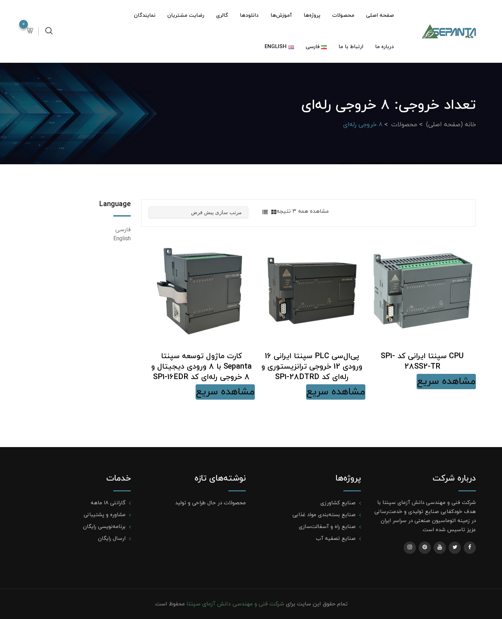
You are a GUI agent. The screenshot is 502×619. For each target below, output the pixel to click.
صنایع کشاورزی (338, 503)
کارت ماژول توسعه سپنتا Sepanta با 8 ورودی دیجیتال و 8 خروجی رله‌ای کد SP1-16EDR (201, 367)
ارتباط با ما (351, 47)
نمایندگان (144, 15)
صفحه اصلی (380, 15)
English (122, 239)
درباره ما (384, 47)
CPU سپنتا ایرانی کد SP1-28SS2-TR (422, 361)
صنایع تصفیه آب (336, 538)
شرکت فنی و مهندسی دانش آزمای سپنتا (234, 604)
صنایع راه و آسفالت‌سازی (327, 526)
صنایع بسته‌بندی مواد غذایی (324, 515)
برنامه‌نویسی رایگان (104, 526)
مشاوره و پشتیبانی (105, 515)
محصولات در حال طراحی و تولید (210, 503)
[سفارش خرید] (198, 212)
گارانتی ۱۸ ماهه (108, 503)
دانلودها (249, 15)
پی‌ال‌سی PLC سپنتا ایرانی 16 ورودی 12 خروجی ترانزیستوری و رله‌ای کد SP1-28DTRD (311, 367)
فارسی (123, 230)
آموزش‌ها (281, 15)
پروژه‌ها (312, 15)
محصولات (343, 15)
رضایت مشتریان (185, 15)
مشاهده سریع (446, 381)
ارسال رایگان (112, 538)
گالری (222, 15)
